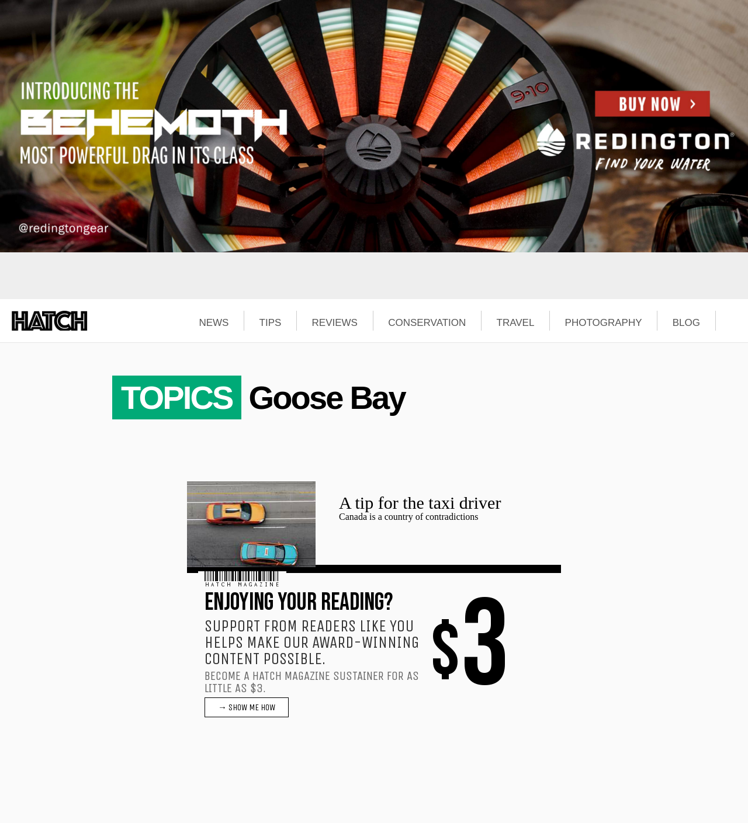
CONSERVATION (427, 323)
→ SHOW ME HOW (246, 707)
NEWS (213, 323)
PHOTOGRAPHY (603, 323)
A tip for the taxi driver (420, 502)
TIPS (270, 323)
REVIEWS (335, 323)
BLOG (686, 323)
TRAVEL (516, 323)
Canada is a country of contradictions (409, 517)
